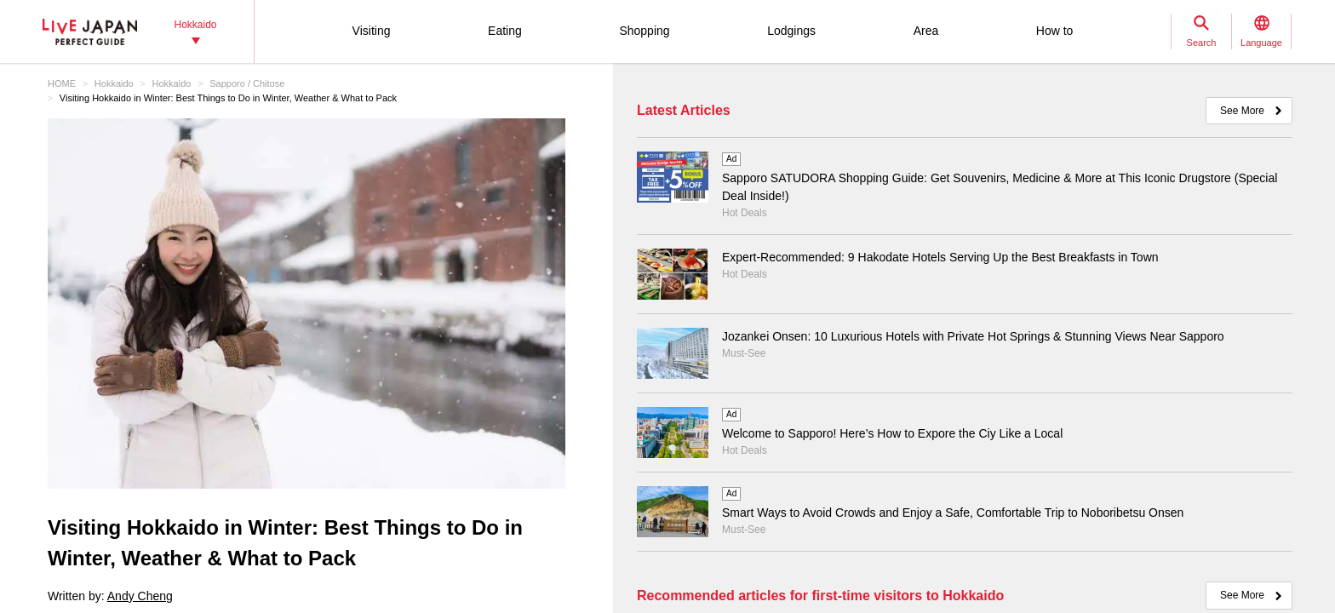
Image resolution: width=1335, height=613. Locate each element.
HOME (62, 83)
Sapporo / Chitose (246, 83)
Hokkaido (114, 83)
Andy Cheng (140, 596)
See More (1242, 111)
